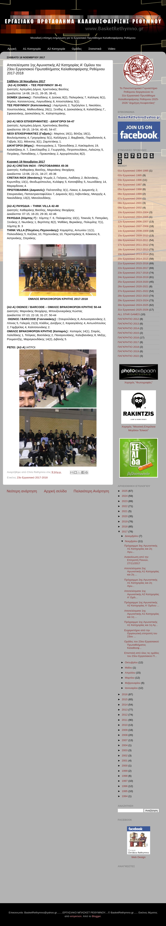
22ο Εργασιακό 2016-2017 (133, 268)
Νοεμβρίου (131, 541)
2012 (125, 714)
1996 (125, 786)
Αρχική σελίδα (55, 491)
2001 (125, 760)
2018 (125, 526)
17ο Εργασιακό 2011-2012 (133, 244)
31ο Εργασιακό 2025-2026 (133, 309)
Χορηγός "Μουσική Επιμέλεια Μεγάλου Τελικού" (138, 426)
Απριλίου (130, 672)
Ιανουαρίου (131, 688)
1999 (125, 770)
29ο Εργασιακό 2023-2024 (133, 300)
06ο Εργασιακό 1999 (130, 193)
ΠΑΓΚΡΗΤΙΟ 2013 (128, 323)
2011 (125, 719)
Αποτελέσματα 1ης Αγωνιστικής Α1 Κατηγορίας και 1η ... (141, 613)
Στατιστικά (94, 48)
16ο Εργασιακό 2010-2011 (133, 240)
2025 (125, 490)
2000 (125, 765)
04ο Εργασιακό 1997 (130, 184)
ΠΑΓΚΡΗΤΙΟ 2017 (128, 342)
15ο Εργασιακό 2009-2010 (133, 235)
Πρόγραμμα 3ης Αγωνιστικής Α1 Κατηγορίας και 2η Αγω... (141, 548)
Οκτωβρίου (131, 662)
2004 (125, 745)
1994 (125, 796)
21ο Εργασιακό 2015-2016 (133, 263)
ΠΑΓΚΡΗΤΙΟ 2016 (128, 337)
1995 (125, 791)
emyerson (75, 916)
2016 (125, 694)
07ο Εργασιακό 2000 (130, 198)
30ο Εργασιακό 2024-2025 (133, 305)
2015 (125, 699)
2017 (125, 531)
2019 (125, 521)
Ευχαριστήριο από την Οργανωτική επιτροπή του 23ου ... (140, 633)
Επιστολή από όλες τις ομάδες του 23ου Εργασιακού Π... (141, 654)
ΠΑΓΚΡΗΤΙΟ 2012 (128, 319)
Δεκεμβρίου (132, 536)
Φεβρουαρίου (133, 682)
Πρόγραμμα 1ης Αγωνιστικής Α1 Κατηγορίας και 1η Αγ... (141, 623)
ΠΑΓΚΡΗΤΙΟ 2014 (128, 328)
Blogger (96, 916)
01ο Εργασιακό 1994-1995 (133, 170)
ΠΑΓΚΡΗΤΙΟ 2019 (128, 351)
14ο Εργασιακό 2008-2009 (133, 230)
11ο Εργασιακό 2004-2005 (133, 216)
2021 (125, 511)
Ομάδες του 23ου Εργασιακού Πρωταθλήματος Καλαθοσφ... (141, 644)
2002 (125, 755)
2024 (125, 495)
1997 (125, 780)
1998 (125, 775)
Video (111, 48)
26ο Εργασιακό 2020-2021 (133, 286)
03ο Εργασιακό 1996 (130, 180)
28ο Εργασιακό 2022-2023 (133, 295)
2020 (125, 516)
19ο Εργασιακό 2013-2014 (133, 254)
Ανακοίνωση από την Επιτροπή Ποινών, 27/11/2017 (136, 560)
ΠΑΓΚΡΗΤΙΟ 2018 (128, 346)
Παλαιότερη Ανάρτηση (91, 491)
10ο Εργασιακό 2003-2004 (133, 212)
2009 (125, 730)
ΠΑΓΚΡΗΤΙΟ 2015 (128, 332)
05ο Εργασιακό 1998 (130, 189)
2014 (125, 704)
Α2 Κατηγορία (56, 48)
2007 (125, 740)
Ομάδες (77, 48)
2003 (125, 750)
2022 (125, 506)
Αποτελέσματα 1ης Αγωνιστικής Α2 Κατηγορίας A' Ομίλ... (141, 594)
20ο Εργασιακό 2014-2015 (133, 258)
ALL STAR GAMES (129, 314)
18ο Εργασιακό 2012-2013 (133, 249)
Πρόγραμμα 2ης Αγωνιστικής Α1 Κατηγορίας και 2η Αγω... (141, 582)
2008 (125, 735)
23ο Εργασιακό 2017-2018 (32, 477)
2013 (125, 709)
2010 (125, 724)
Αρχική (12, 48)
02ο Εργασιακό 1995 (130, 175)
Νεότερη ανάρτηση (22, 491)
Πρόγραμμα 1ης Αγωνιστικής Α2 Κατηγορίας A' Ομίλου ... (141, 604)
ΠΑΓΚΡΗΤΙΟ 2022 (128, 355)
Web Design (138, 857)
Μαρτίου (130, 677)
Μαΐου (129, 667)
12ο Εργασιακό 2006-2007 (133, 221)
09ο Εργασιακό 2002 (130, 207)
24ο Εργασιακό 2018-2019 (133, 277)
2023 (125, 501)
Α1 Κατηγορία (32, 48)
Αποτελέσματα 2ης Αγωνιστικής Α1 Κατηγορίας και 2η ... (141, 571)
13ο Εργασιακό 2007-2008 (133, 226)
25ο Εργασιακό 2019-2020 (133, 281)
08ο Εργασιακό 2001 (130, 203)
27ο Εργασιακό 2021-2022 (133, 291)
